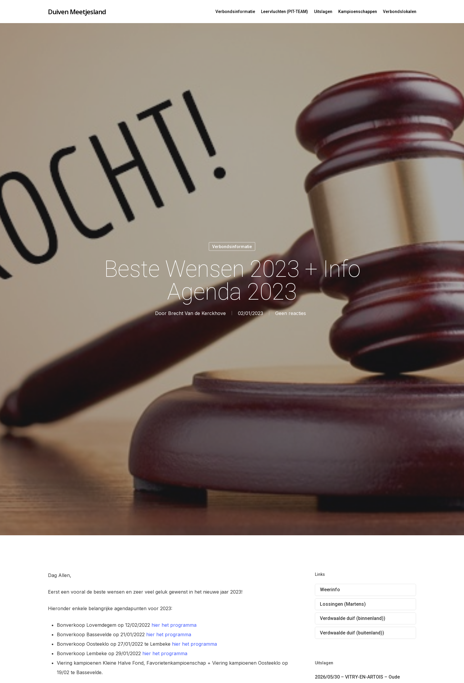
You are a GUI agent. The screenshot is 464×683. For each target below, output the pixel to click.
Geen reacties (290, 313)
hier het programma (173, 625)
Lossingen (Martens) (343, 604)
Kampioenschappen (357, 11)
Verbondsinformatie (235, 11)
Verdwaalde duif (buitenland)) (352, 633)
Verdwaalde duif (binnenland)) (352, 618)
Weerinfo (330, 589)
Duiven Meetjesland (77, 11)
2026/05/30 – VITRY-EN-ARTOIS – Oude (357, 677)
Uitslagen (323, 11)
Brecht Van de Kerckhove (197, 313)
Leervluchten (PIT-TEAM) (284, 11)
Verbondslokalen (399, 11)
